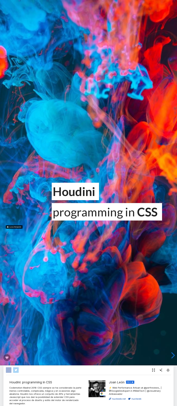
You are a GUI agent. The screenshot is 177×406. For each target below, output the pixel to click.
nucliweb (134, 398)
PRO (129, 382)
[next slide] (172, 355)
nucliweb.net (117, 398)
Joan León (116, 382)
